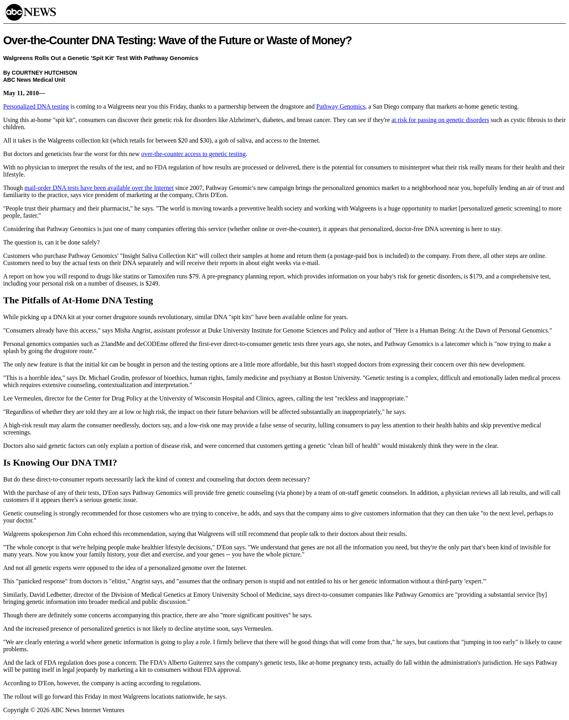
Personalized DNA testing (36, 106)
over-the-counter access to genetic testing (193, 153)
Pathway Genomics (340, 106)
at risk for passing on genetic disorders (440, 120)
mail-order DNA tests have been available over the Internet (99, 187)
